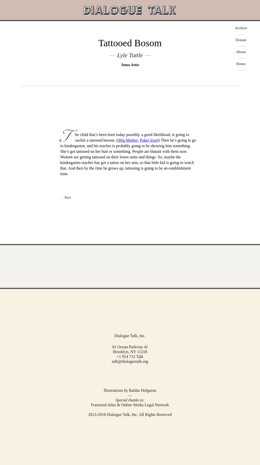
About (241, 52)
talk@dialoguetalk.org (130, 361)
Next (130, 198)
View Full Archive (130, 266)
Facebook (122, 375)
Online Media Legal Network (145, 405)
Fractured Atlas (103, 405)
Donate (240, 40)
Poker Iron (148, 140)
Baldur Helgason (142, 390)
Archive (241, 28)
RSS (137, 375)
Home (241, 64)
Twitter (129, 375)
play (130, 94)
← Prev (65, 198)
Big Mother (128, 140)
